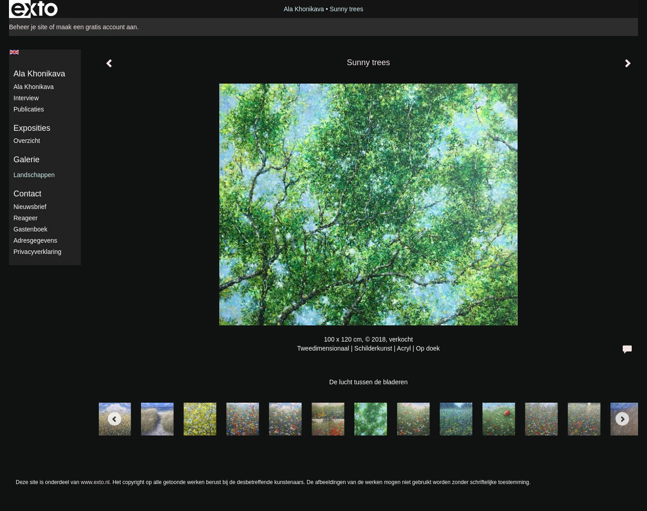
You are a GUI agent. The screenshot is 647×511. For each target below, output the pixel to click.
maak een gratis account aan (96, 27)
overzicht (26, 140)
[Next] (622, 419)
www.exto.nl (95, 482)
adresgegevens (35, 240)
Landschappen (34, 174)
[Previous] (114, 419)
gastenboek (30, 229)
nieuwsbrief (29, 206)
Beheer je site (28, 27)
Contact (27, 193)
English (14, 52)
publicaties (28, 109)
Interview (26, 98)
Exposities (31, 128)
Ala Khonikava (304, 9)
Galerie (26, 159)
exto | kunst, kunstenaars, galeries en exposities (34, 9)
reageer (25, 218)
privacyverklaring (37, 251)
